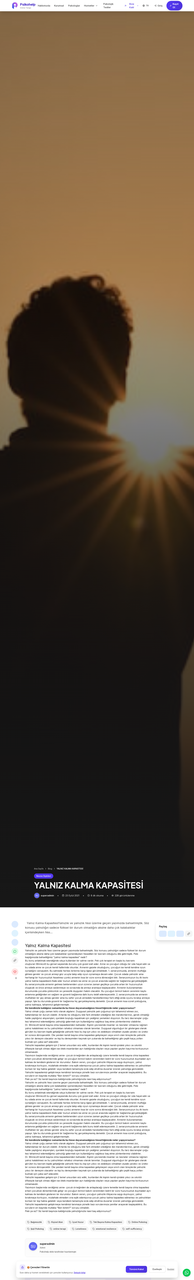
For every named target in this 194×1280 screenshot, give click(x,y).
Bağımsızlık (34, 1236)
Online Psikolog (137, 1236)
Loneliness (79, 1242)
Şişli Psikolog (35, 1242)
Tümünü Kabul (136, 1269)
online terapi (58, 1242)
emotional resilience (104, 1242)
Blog (50, 868)
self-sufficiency (132, 1242)
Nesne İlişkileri (43, 876)
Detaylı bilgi (79, 1272)
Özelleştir (157, 1269)
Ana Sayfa (38, 868)
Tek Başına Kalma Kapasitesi (106, 1236)
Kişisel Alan (55, 1236)
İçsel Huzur (76, 1236)
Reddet (170, 1269)
